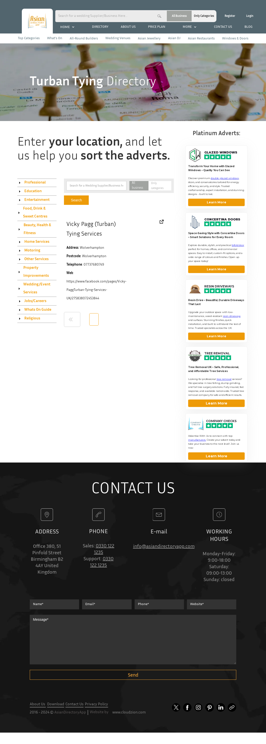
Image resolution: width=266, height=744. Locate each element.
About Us (38, 704)
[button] (67, 27)
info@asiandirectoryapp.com (164, 547)
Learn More (216, 202)
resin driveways (232, 316)
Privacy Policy (96, 704)
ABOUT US (128, 27)
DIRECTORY (100, 27)
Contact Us (74, 704)
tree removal (224, 379)
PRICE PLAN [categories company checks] (156, 27)
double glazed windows (225, 178)
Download (55, 704)
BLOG (248, 27)
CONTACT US (223, 27)
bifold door (238, 245)
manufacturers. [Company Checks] (197, 439)
